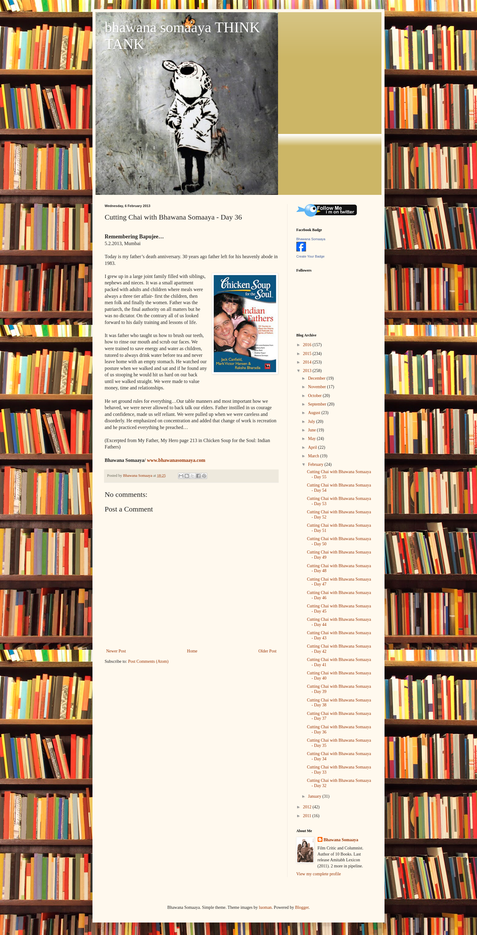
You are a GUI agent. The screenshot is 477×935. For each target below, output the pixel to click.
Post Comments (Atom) (148, 661)
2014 (308, 362)
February (316, 464)
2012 (308, 807)
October (315, 395)
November (317, 387)
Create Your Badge (310, 256)
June (312, 430)
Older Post (268, 651)
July (312, 421)
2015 (308, 353)
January (315, 796)
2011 (307, 816)
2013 (308, 370)
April (313, 447)
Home (192, 651)
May (312, 438)
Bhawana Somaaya (310, 239)
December (317, 378)
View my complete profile (318, 874)
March (314, 456)
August (314, 412)
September (317, 404)
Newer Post (116, 651)
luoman (265, 907)
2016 (308, 345)
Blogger (301, 907)
